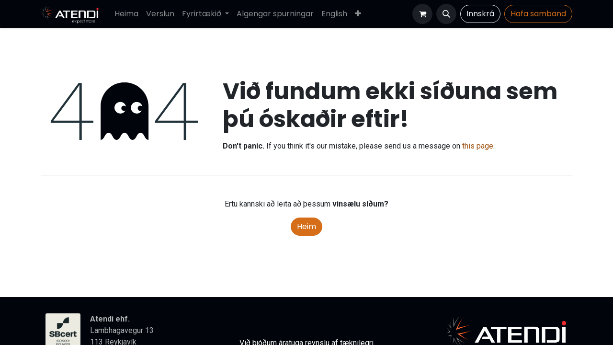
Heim (306, 226)
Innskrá (480, 13)
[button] (446, 14)
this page (477, 145)
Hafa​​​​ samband (538, 13)
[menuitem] (126, 13)
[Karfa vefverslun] (422, 14)
